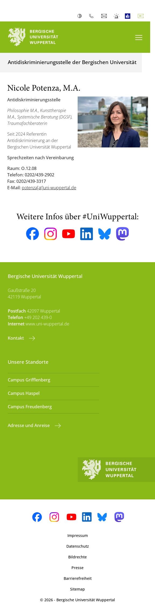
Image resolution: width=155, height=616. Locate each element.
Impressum (77, 535)
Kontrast (80, 16)
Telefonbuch (92, 16)
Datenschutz (77, 546)
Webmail (104, 16)
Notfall (116, 16)
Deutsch (142, 16)
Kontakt (16, 338)
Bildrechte (77, 556)
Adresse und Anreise (29, 425)
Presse (77, 567)
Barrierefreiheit (78, 578)
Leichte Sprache (128, 16)
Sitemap (77, 589)
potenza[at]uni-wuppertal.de (49, 188)
